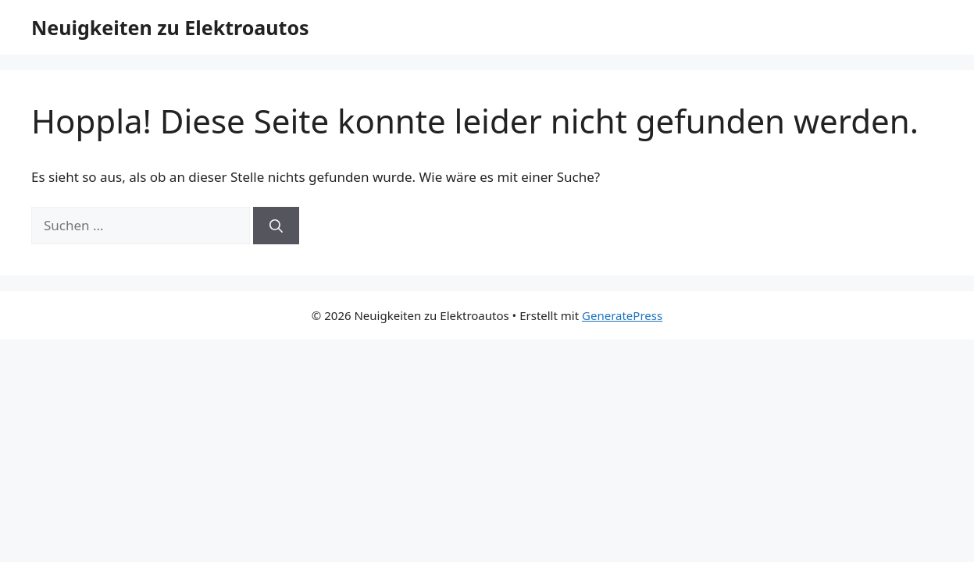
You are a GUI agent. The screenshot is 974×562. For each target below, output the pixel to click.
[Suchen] (276, 225)
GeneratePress (622, 315)
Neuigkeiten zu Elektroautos (170, 27)
